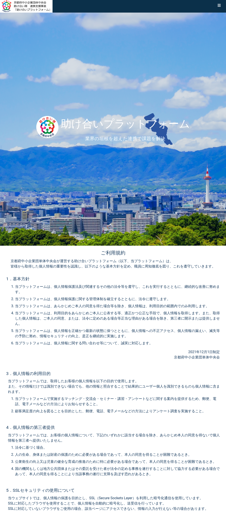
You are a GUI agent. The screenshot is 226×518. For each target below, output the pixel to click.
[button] (219, 6)
